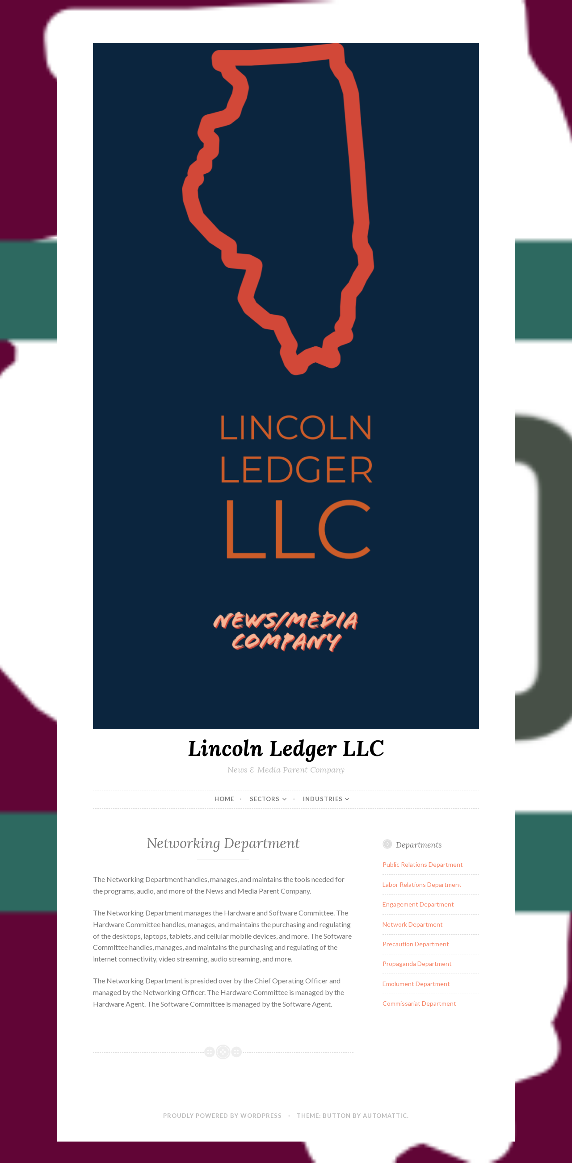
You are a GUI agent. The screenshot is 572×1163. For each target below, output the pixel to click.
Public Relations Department (423, 864)
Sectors (265, 798)
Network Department (413, 924)
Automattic (385, 1115)
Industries (323, 798)
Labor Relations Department (422, 884)
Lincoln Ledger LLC (286, 748)
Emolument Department (416, 983)
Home (224, 798)
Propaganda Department (417, 963)
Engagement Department (418, 904)
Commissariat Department (419, 1003)
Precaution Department (416, 944)
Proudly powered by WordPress (222, 1115)
